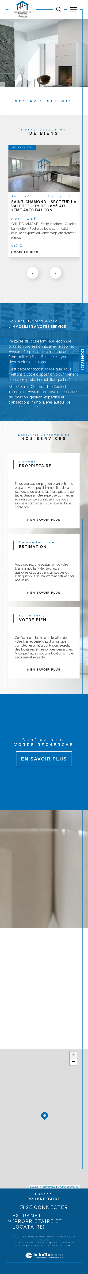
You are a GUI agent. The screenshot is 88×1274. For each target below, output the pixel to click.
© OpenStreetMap (67, 1186)
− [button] (73, 1061)
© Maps (48, 1186)
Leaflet (34, 1186)
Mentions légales (63, 1242)
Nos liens (33, 1245)
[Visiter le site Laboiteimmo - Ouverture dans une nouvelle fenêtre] (44, 1260)
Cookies (65, 1245)
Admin (22, 1245)
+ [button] (73, 1054)
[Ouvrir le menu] (73, 9)
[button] (55, 273)
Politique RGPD (50, 1245)
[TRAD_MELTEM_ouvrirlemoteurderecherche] (58, 9)
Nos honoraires (23, 1242)
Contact (82, 360)
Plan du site (42, 1242)
